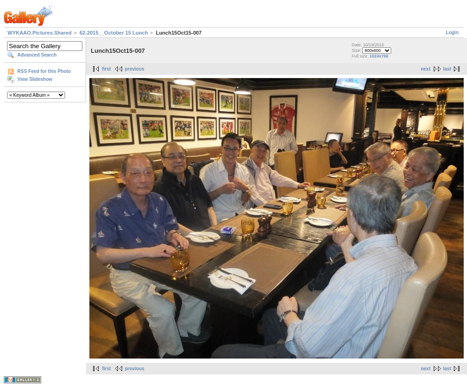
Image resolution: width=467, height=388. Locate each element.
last (447, 69)
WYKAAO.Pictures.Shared (39, 33)
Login (452, 32)
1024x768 (379, 56)
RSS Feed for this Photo (44, 71)
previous (135, 69)
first (106, 69)
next (426, 69)
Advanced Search (37, 54)
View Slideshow (34, 79)
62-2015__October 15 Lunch (114, 33)
